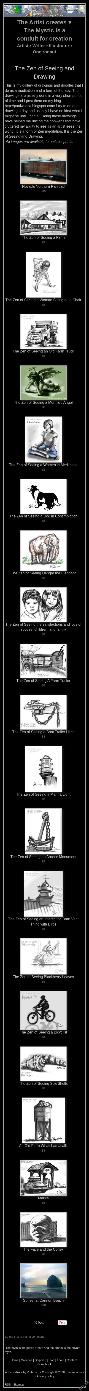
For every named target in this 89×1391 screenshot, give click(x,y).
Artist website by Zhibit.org (22, 1372)
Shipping (40, 1360)
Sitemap (18, 1384)
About (60, 1360)
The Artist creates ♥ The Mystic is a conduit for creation (44, 30)
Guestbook (45, 1364)
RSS (8, 1384)
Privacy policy (45, 1376)
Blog (51, 1360)
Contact (72, 1360)
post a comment (33, 1336)
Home (14, 1360)
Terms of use (75, 1372)
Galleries (26, 1360)
